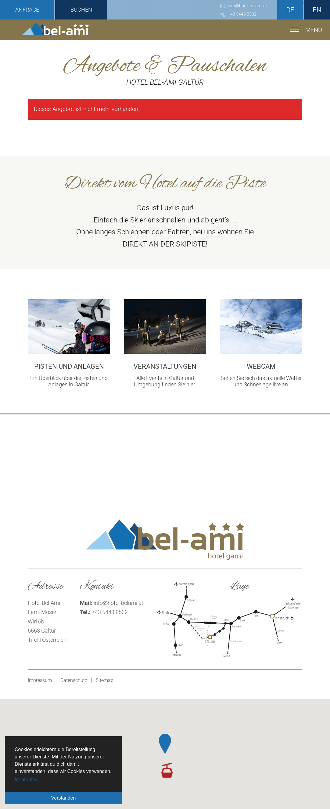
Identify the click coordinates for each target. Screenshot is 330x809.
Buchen (81, 10)
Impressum (40, 680)
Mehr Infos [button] (26, 779)
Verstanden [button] (63, 797)
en (317, 10)
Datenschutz (73, 680)
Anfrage (27, 10)
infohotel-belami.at (118, 603)
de (290, 10)
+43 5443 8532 (110, 612)
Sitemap (104, 680)
